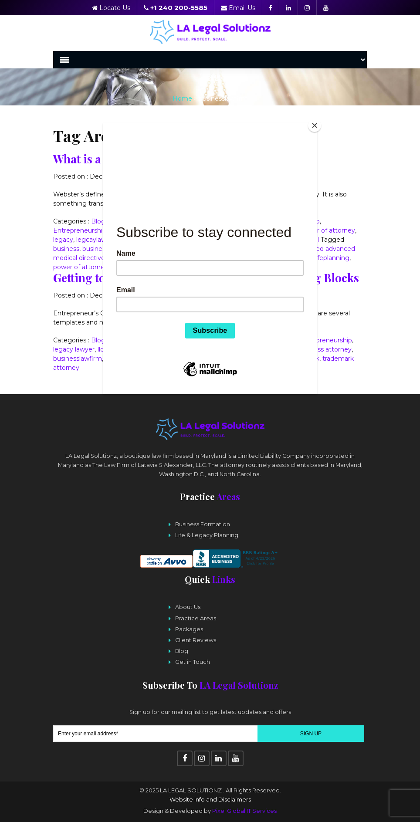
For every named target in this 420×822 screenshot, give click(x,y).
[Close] (314, 125)
